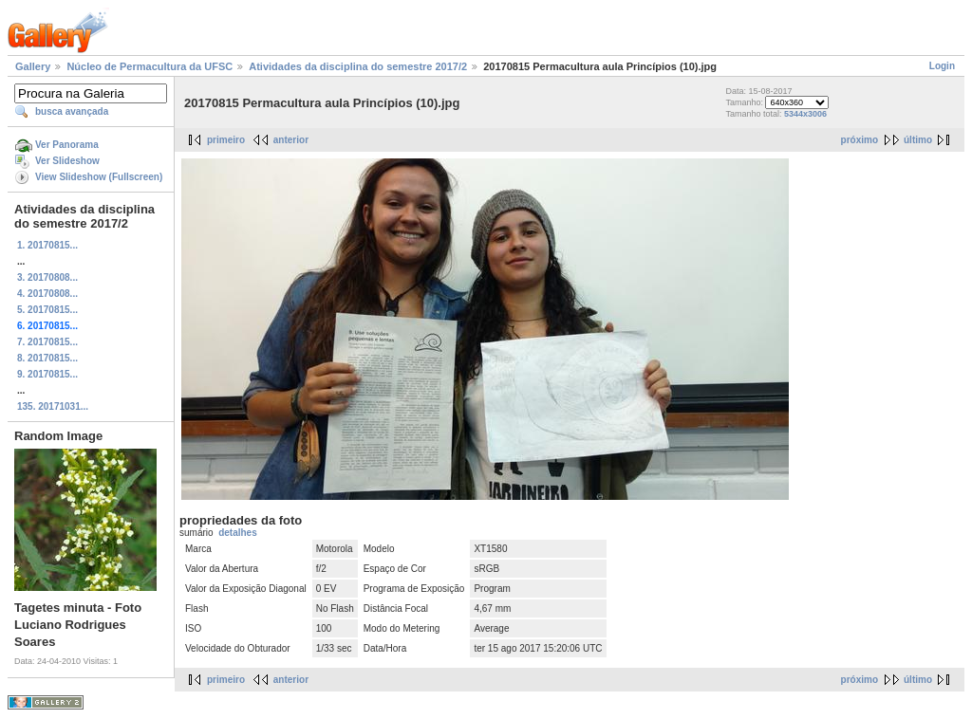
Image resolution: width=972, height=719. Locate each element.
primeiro (226, 140)
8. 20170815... (47, 358)
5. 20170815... (47, 309)
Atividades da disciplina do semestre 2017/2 (358, 66)
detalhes (237, 532)
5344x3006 (805, 114)
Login (942, 66)
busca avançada (71, 111)
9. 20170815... (47, 374)
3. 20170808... (47, 277)
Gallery (32, 66)
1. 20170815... (47, 245)
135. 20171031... (52, 406)
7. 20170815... (47, 342)
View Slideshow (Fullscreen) (98, 177)
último (918, 140)
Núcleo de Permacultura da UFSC (149, 66)
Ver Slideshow (67, 161)
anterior (290, 140)
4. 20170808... (47, 293)
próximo (859, 140)
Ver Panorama (67, 144)
